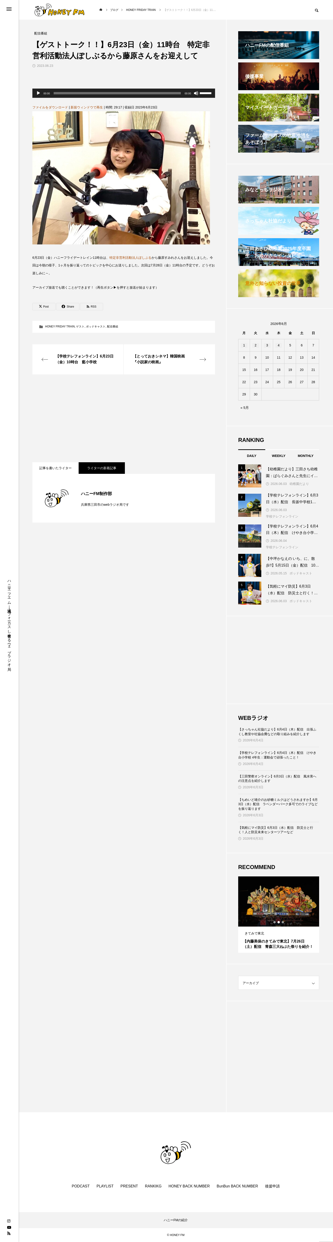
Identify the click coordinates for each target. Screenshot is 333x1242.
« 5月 (244, 408)
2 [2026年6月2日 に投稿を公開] (255, 345)
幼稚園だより (299, 484)
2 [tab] (279, 922)
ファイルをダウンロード (50, 107)
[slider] (117, 93)
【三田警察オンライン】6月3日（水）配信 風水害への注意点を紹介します (277, 778)
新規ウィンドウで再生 (87, 107)
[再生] (38, 93)
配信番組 (112, 326)
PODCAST (80, 1186)
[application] (123, 93)
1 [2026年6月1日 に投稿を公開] (244, 345)
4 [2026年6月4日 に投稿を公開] (279, 345)
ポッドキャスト (95, 326)
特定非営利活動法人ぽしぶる (130, 257)
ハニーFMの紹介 (176, 1220)
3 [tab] (283, 922)
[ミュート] (196, 93)
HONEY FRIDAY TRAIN (60, 326)
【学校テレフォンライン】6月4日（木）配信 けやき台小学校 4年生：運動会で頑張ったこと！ (277, 755)
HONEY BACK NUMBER (189, 1186)
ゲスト (80, 326)
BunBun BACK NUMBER (237, 1186)
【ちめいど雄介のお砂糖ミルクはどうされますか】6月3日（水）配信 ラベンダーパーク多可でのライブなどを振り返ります (278, 804)
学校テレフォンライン (282, 516)
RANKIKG (153, 1186)
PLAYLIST (105, 1186)
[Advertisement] (123, 418)
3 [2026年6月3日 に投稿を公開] (267, 345)
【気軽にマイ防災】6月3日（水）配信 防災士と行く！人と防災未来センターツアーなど (275, 830)
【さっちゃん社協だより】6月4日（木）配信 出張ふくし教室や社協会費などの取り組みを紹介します (277, 731)
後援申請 (272, 1186)
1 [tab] (274, 922)
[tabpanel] (278, 914)
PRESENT (129, 1186)
